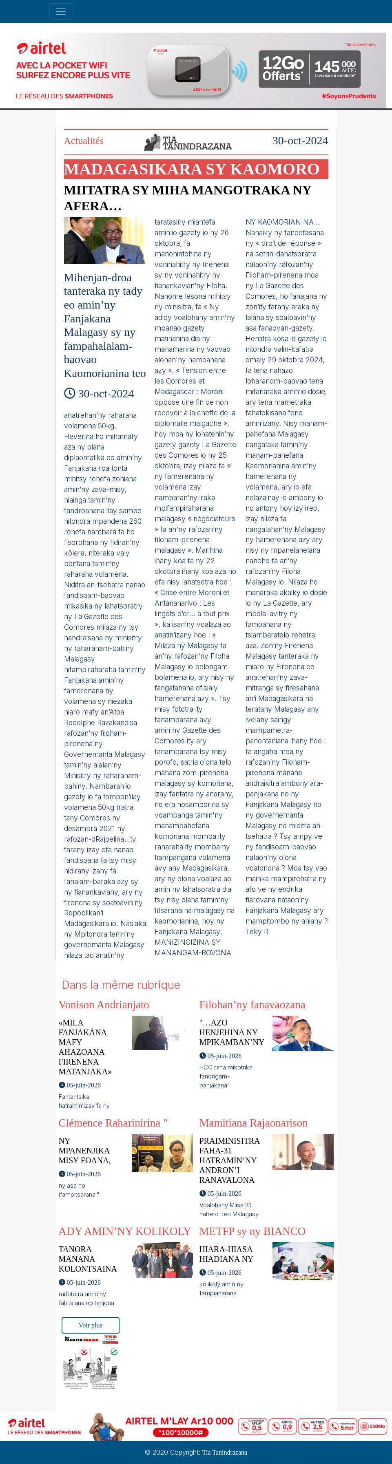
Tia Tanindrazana (224, 1452)
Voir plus (90, 1325)
